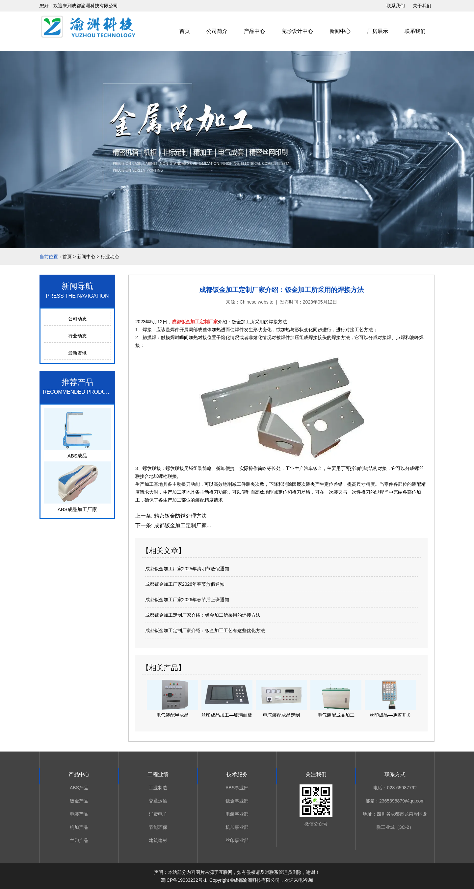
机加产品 (79, 827)
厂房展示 (377, 31)
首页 (184, 31)
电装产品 (79, 814)
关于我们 (422, 5)
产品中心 (254, 31)
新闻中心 (340, 31)
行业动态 (77, 335)
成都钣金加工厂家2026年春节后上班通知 (187, 599)
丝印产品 (79, 840)
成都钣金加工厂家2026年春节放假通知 (184, 584)
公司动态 (77, 318)
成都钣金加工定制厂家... (181, 525)
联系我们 (395, 5)
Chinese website (257, 302)
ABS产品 (79, 787)
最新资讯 (77, 353)
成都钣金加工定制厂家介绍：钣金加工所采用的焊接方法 (202, 615)
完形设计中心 (297, 31)
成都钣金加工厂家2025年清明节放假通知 (187, 568)
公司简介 (216, 31)
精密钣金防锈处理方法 (179, 516)
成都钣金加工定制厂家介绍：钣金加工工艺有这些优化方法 (205, 630)
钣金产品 (79, 800)
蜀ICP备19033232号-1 (184, 880)
